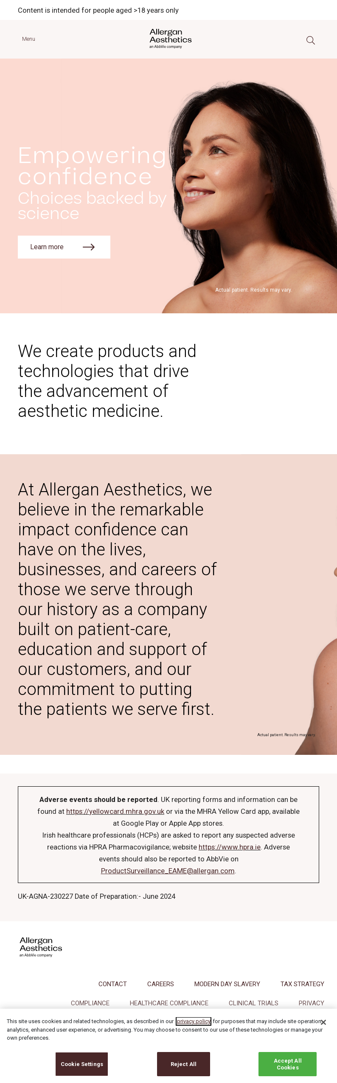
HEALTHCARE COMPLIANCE (169, 1003)
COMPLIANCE (90, 1003)
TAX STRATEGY (302, 984)
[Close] (323, 1029)
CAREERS (160, 984)
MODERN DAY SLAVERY (227, 984)
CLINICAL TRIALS (253, 1003)
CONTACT (112, 984)
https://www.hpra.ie (230, 847)
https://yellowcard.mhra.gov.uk (115, 811)
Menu (28, 39)
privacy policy (193, 1028)
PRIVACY (311, 1003)
